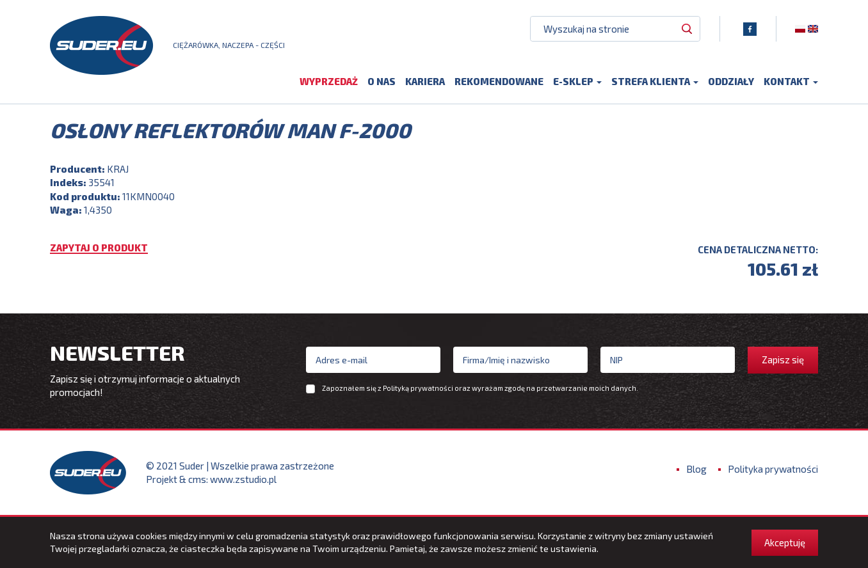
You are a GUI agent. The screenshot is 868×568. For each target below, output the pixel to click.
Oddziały (731, 81)
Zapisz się (783, 359)
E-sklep (577, 81)
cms (197, 479)
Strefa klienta (654, 81)
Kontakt (791, 81)
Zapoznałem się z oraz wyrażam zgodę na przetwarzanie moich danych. (480, 388)
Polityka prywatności (773, 469)
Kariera (425, 81)
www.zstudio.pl (243, 479)
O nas (381, 81)
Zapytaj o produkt (99, 248)
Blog (696, 469)
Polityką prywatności (418, 388)
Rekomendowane (498, 81)
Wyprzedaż (329, 81)
